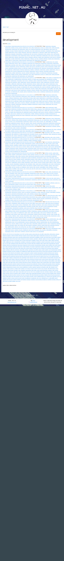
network (7, 156)
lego (10, 159)
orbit (41, 262)
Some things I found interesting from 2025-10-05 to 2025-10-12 (20, 118)
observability (50, 88)
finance (31, 248)
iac (58, 182)
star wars (41, 206)
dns (30, 245)
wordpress (38, 204)
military (13, 259)
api (27, 235)
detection (43, 192)
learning (52, 109)
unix (42, 49)
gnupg (39, 249)
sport (25, 271)
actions (15, 159)
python (50, 77)
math (28, 257)
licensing (58, 192)
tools (19, 55)
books (6, 57)
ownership (24, 104)
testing (32, 109)
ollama (8, 113)
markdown (24, 257)
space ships (57, 55)
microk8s (5, 259)
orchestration (56, 98)
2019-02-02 (11, 234)
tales (55, 273)
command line (48, 198)
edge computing (9, 246)
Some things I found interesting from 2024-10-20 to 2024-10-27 (20, 195)
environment (21, 187)
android (27, 72)
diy (26, 164)
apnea (31, 235)
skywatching (28, 270)
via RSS (9, 43)
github (13, 72)
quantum (34, 267)
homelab (55, 251)
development (8, 49)
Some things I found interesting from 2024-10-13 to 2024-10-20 (20, 201)
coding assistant (55, 47)
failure (33, 203)
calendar (40, 238)
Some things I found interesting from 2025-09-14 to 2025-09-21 (20, 126)
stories (11, 273)
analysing (5, 235)
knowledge (41, 79)
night (28, 260)
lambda (29, 220)
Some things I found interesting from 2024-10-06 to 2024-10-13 (20, 209)
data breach (31, 156)
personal (18, 149)
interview (20, 254)
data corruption (27, 243)
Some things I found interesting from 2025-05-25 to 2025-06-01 (20, 153)
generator (17, 249)
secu (42, 268)
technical (58, 273)
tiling (43, 115)
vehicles (9, 278)
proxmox (42, 149)
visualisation (48, 51)
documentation (50, 68)
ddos (33, 47)
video (18, 189)
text (19, 225)
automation (49, 98)
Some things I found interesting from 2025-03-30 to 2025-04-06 (20, 171)
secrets (34, 99)
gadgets (56, 248)
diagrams (24, 52)
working (55, 79)
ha (51, 249)
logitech (42, 256)
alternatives (46, 49)
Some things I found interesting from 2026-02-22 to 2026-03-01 (20, 46)
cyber (19, 82)
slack (32, 270)
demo (44, 131)
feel (13, 248)
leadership (33, 96)
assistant (55, 235)
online (50, 162)
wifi (52, 212)
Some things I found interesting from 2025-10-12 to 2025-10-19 (20, 107)
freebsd (33, 49)
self (48, 268)
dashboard (25, 230)
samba (16, 268)
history (28, 55)
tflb (30, 275)
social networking (22, 206)
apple (21, 149)
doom (6, 124)
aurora (16, 237)
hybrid (12, 253)
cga (27, 226)
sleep (35, 270)
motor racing (42, 259)
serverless (5, 270)
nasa (49, 55)
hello (31, 251)
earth (32, 212)
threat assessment (55, 275)
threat (49, 275)
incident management (37, 85)
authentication (16, 69)
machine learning (55, 256)
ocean (56, 260)
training (27, 276)
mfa (40, 230)
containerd (33, 242)
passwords (54, 134)
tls (22, 276)
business (31, 238)
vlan (38, 278)
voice (56, 83)
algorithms (47, 234)
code (6, 79)
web (20, 63)
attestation (9, 237)
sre (29, 49)
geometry (31, 249)
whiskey (19, 279)
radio (46, 203)
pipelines (21, 208)
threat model (6, 276)
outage (44, 85)
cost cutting (21, 226)
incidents (46, 253)
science (15, 135)
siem (6, 215)
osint (50, 262)
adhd (42, 234)
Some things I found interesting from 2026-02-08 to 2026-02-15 (20, 77)
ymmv (6, 281)
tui (44, 276)
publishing (25, 267)
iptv (31, 254)
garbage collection (10, 249)
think (33, 275)
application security (28, 112)
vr (48, 278)
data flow (32, 208)
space (27, 49)
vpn (47, 278)
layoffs (8, 256)
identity (13, 47)
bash (47, 237)
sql (54, 88)
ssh (12, 105)
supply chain (8, 60)
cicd (46, 142)
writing (28, 160)
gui (35, 58)
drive (41, 90)
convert (47, 186)
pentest (32, 154)
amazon (23, 124)
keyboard (45, 254)
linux (38, 58)
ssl (33, 271)
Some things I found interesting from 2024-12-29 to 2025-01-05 (20, 182)
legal (36, 187)
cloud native (28, 240)
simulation (23, 167)
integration (48, 156)
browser (27, 71)
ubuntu (28, 146)
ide (9, 110)
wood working (25, 197)
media (6, 52)
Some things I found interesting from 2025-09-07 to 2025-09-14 (20, 129)
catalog (44, 238)
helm (34, 251)
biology (7, 238)
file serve (52, 195)
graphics (47, 249)
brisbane (23, 238)
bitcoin (11, 238)
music (45, 54)
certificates (37, 69)
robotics (4, 268)
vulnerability (8, 83)
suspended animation (36, 273)
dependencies (8, 72)
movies (10, 121)
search (39, 159)
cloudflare (29, 104)
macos (55, 104)
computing (28, 242)
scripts (32, 268)
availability (37, 237)
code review (15, 60)
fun (6, 131)
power (16, 148)
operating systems (40, 66)
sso (10, 220)
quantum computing (41, 267)
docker (51, 131)
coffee (4, 242)
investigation (26, 254)
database (24, 63)
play (17, 265)
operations (56, 168)
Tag (7, 27)
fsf (23, 113)
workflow (49, 279)
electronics (29, 52)
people (56, 62)
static (54, 271)
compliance (23, 242)
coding (49, 240)
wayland (41, 58)
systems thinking (50, 273)
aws (31, 146)
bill (5, 238)
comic (17, 65)
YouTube (26, 234)
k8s (29, 109)
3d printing (26, 65)
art (42, 120)
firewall (34, 248)
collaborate (7, 80)
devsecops (14, 192)
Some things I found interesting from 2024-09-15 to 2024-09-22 (20, 219)
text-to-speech (43, 148)
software (7, 51)
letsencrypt (26, 256)
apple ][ (57, 209)
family (7, 248)
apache (57, 160)
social (14, 71)
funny (34, 55)
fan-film (10, 248)
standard (38, 271)
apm (29, 235)
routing (11, 268)
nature (4, 260)
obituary (16, 57)
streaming (15, 273)
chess (7, 240)
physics (38, 82)
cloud (6, 230)
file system (52, 186)
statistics (58, 271)
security (59, 65)
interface (45, 159)
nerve (49, 228)
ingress (31, 167)
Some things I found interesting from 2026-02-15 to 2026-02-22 (20, 62)
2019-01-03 (5, 234)
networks (23, 260)
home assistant (48, 251)
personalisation (23, 211)
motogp (37, 259)
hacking (48, 131)
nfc (26, 260)
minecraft (21, 217)
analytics (9, 235)
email (56, 143)
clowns (37, 240)
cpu (3, 243)
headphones (21, 212)
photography (58, 146)
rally (50, 267)
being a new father (52, 237)
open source (52, 49)
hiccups (37, 251)
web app (11, 279)
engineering (40, 54)
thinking (46, 275)
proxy (18, 267)
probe (20, 204)
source (7, 271)
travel (51, 179)
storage (12, 51)
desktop (54, 187)
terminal (42, 198)
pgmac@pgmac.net (12, 302)
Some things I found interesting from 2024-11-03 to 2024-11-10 (20, 190)
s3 (56, 49)
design (19, 52)
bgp (3, 238)
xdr (58, 214)
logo (45, 256)
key (52, 104)
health (40, 101)
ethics (52, 246)
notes (44, 157)
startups (47, 271)
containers (38, 242)
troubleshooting (17, 79)
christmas (11, 240)
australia (13, 65)
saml (60, 219)
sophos (4, 271)
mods (12, 214)
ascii (52, 235)
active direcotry (8, 127)
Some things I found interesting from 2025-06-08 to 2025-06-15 (20, 142)
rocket (8, 268)
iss (33, 254)
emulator (46, 165)
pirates (4, 265)
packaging (5, 264)
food (32, 55)
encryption (32, 134)
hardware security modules (13, 251)
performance (23, 264)
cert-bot (48, 238)
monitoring (49, 142)
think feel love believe (39, 275)
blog (14, 238)
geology (27, 249)
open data (10, 262)
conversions (48, 242)
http (9, 253)
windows (33, 279)
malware (47, 102)
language (54, 46)
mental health (50, 257)
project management (48, 206)
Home (4, 27)
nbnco (7, 260)
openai (18, 87)
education (39, 109)
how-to (32, 124)
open (7, 262)
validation (5, 278)
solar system (49, 143)
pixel (7, 265)
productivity (57, 123)
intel (9, 254)
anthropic (42, 52)
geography (40, 231)
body (46, 228)
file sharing (21, 248)
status (4, 273)
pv (28, 267)
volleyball (43, 278)
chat (54, 159)
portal (43, 179)
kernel (39, 254)
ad (40, 234)
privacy (16, 47)
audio (34, 98)
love (47, 256)
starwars (51, 271)
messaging (19, 80)
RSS (23, 234)
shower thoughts (14, 270)
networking (27, 51)
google (12, 58)
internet (41, 71)
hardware (43, 51)
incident (29, 85)
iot (29, 254)
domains (44, 214)
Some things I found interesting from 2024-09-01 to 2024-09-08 (20, 228)
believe (59, 237)
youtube (37, 90)
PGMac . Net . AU (32, 7)
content (43, 242)
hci (25, 192)
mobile (27, 66)
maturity (31, 257)
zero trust (13, 146)
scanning (16, 230)
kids (59, 90)
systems (44, 273)
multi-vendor (51, 259)
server (38, 99)
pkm (11, 265)
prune (21, 267)
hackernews (48, 46)
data (33, 51)
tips (21, 276)
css (52, 121)
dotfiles (29, 211)
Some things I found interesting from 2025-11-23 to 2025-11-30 (20, 94)
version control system (16, 278)
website (15, 279)
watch (46, 66)
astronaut (11, 225)
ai (44, 47)
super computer (22, 273)
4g (20, 234)
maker (34, 65)
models (25, 259)
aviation (35, 165)
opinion (40, 104)
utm (60, 276)
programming (19, 54)
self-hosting (56, 54)
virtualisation (29, 149)
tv (5, 91)
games (20, 47)
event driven (32, 197)
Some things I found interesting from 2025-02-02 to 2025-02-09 (20, 178)
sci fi (26, 268)
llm (18, 49)
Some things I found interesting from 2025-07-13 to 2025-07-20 (20, 132)
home (18, 90)
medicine (45, 257)
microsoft (52, 82)
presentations (36, 265)
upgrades (54, 276)
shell (9, 270)
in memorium (57, 164)
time (47, 157)
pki (9, 265)
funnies (49, 248)
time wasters (29, 165)
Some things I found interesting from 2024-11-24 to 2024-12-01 (20, 186)
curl (7, 243)
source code (48, 209)
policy (56, 195)
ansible (13, 154)
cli (22, 240)
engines (42, 246)
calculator (36, 238)
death (44, 243)
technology (45, 134)
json (46, 195)
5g (21, 234)
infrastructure (51, 253)
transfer (57, 204)
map (20, 257)
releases (53, 267)
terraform (24, 154)
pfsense (40, 264)
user (50, 159)
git (40, 72)
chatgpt (7, 87)
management (49, 79)
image (46, 99)
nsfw (23, 65)
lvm (50, 256)
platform (15, 82)
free (53, 51)
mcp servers (34, 54)
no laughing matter (34, 260)
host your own (44, 146)
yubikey (13, 281)
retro (30, 47)
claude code (48, 47)
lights (35, 256)
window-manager (49, 115)
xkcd (4, 281)
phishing (12, 131)
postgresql (27, 265)
